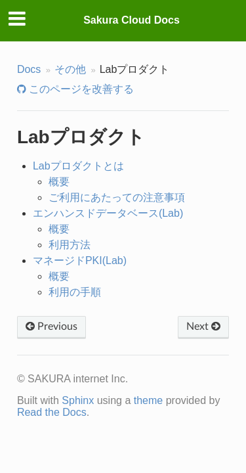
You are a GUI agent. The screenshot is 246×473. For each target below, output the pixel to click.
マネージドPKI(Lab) (80, 260)
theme (148, 400)
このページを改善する (80, 89)
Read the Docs (52, 412)
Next (203, 326)
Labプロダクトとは (78, 165)
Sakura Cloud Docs (131, 20)
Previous (51, 326)
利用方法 (70, 244)
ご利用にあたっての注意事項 (117, 197)
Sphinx (78, 400)
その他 (70, 69)
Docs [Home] (29, 69)
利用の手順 (75, 292)
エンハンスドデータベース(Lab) (108, 213)
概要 (59, 181)
